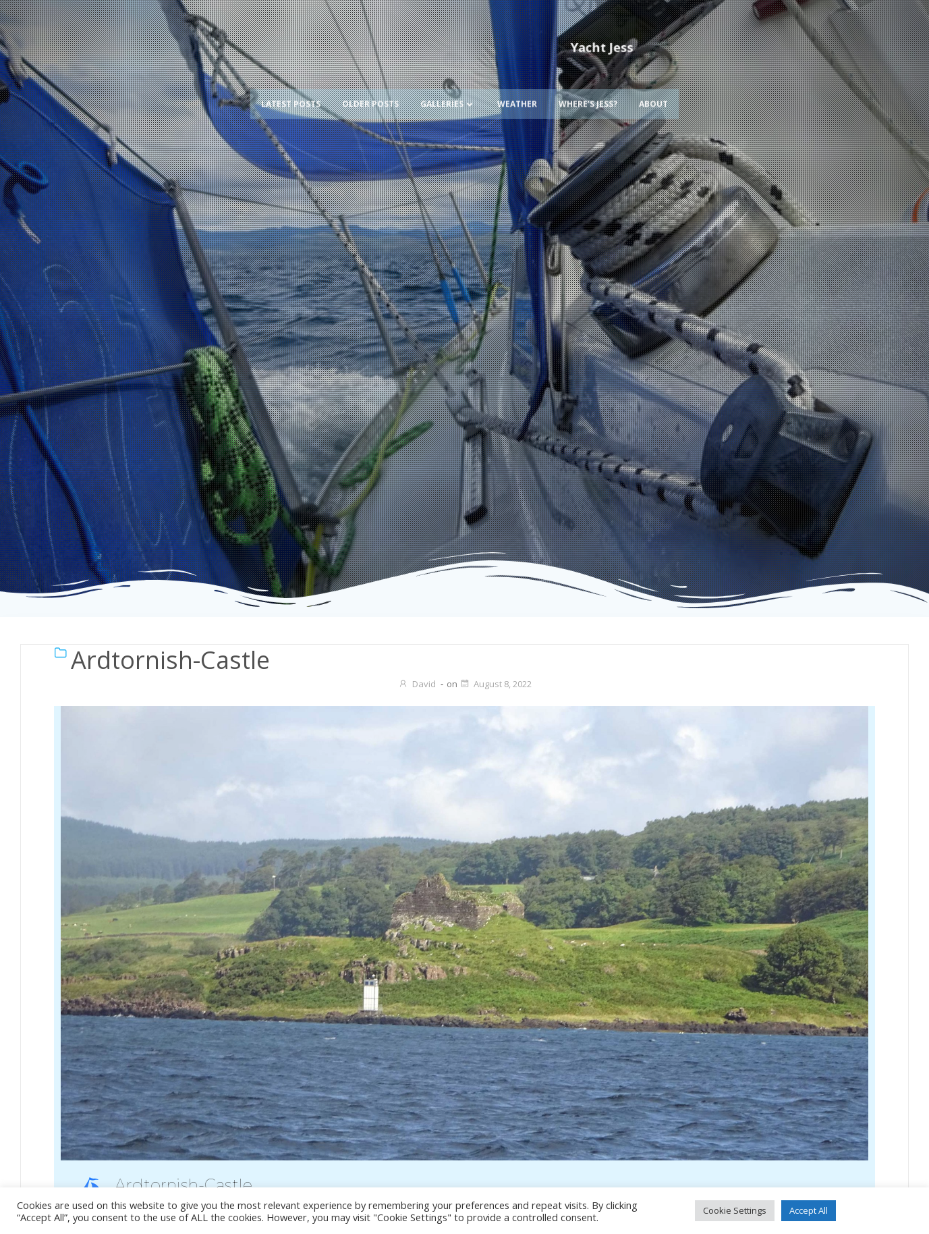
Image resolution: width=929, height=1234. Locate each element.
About (653, 83)
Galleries (448, 83)
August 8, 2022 (495, 684)
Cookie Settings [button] (734, 1210)
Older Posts (370, 83)
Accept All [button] (808, 1210)
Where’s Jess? (588, 83)
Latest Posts (290, 83)
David (417, 684)
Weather (517, 83)
